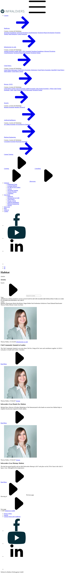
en (4, 267)
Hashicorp (19, 28)
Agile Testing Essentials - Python (45, 88)
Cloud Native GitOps (17, 71)
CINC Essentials (26, 51)
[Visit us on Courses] (6, 15)
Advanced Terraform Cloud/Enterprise (27, 32)
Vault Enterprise (12, 34)
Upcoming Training (12, 190)
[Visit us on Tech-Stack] (7, 195)
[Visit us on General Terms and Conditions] (12, 516)
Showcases (45, 181)
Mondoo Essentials (9, 107)
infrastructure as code (22, 342)
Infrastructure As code (23, 47)
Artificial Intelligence (22, 120)
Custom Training (21, 154)
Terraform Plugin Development (46, 32)
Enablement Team (12, 184)
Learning (19, 168)
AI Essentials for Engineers (23, 124)
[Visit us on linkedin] (16, 251)
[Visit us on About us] (6, 210)
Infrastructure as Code (13, 198)
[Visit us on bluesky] (16, 264)
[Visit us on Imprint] (6, 515)
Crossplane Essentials (10, 141)
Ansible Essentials (9, 51)
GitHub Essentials (30, 88)
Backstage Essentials (21, 141)
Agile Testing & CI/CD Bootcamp (23, 90)
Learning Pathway (12, 186)
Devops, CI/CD (21, 84)
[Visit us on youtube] (16, 238)
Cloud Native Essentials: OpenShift (47, 70)
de (4, 268)
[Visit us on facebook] (16, 225)
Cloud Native (20, 65)
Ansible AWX (18, 51)
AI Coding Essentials (9, 124)
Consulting (10, 193)
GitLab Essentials (20, 88)
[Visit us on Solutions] (6, 183)
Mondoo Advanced (20, 107)
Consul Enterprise (22, 34)
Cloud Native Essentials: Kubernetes (27, 70)
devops (18, 401)
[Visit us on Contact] (6, 211)
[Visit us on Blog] (5, 208)
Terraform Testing (35, 53)
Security (19, 103)
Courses (9, 189)
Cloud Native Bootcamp (10, 70)
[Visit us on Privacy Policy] (8, 513)
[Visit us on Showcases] (7, 207)
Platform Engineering (22, 137)
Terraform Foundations (10, 32)
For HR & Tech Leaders (13, 187)
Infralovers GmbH (10, 510)
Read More (16, 364)
